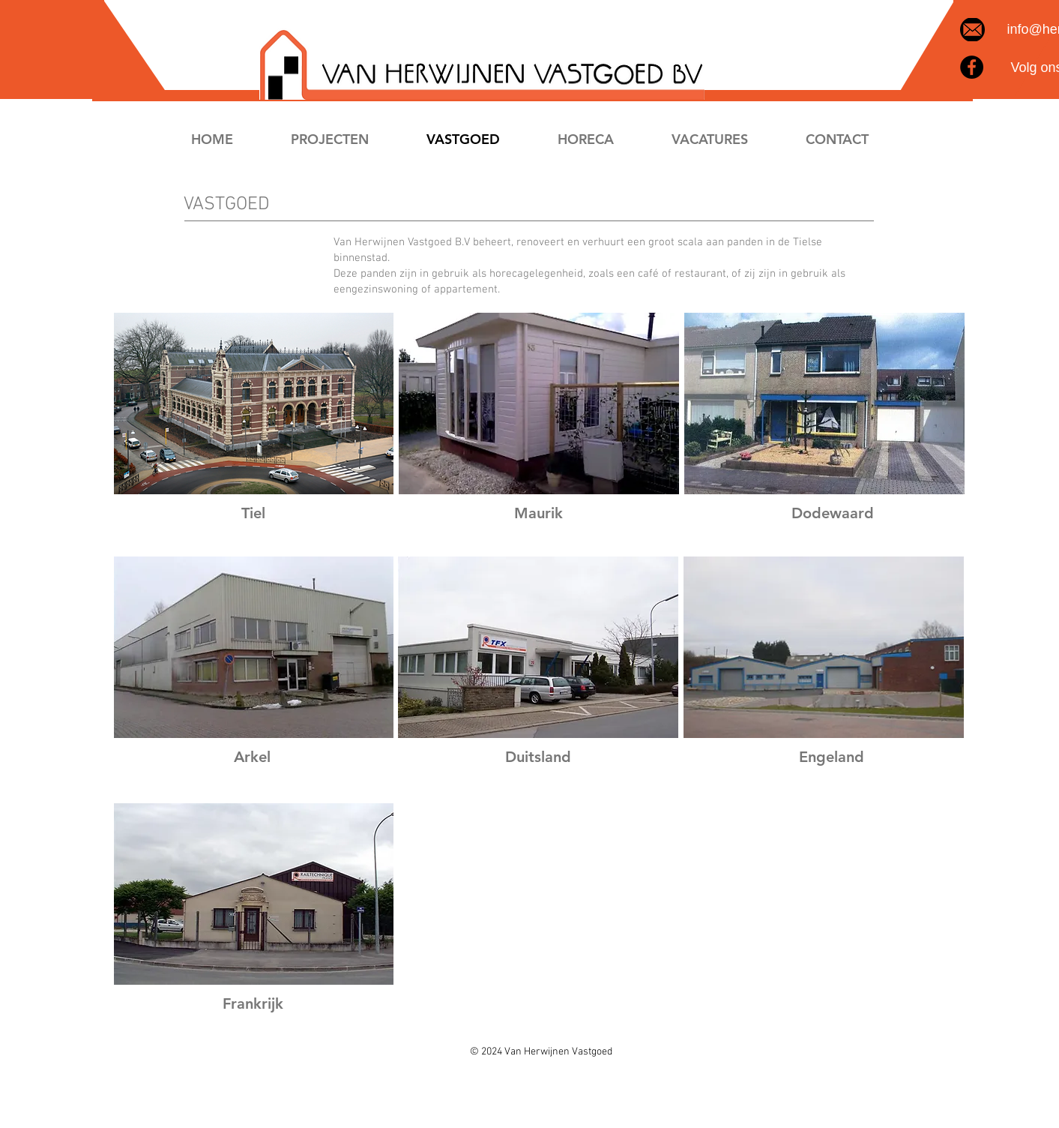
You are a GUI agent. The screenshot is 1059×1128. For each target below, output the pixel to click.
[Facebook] (971, 67)
